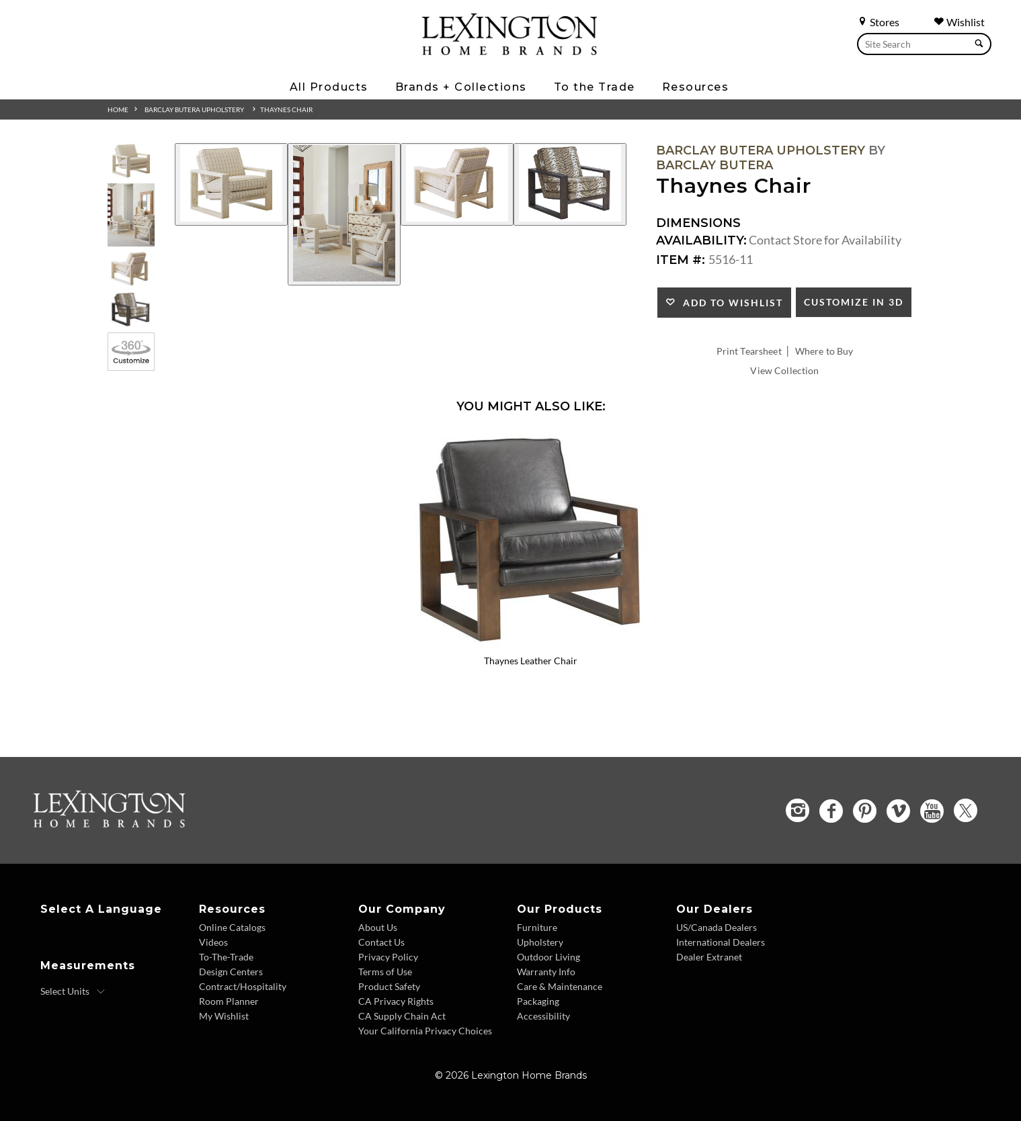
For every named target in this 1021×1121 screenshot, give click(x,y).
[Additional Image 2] (344, 214)
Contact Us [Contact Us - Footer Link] (381, 942)
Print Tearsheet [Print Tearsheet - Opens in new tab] (749, 351)
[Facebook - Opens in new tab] (831, 811)
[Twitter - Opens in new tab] (965, 810)
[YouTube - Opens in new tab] (932, 811)
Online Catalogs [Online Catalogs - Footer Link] (232, 927)
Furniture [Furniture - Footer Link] (537, 927)
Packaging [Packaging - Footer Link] (538, 1001)
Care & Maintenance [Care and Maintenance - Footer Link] (559, 986)
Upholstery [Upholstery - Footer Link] (540, 942)
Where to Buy (824, 351)
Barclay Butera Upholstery (194, 109)
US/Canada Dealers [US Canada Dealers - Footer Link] (716, 927)
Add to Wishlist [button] (729, 302)
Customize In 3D (853, 302)
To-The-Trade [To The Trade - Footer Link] (226, 956)
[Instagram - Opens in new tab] (797, 810)
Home (118, 109)
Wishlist (959, 21)
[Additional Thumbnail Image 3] (131, 269)
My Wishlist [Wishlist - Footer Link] (224, 1016)
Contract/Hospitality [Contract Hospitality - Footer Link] (242, 986)
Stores (878, 21)
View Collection (784, 370)
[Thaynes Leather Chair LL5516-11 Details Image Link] (531, 643)
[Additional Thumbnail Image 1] (131, 161)
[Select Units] (73, 991)
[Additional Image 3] (457, 184)
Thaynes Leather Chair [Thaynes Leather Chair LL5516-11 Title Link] (530, 660)
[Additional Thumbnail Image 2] (131, 214)
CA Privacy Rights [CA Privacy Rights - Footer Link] (396, 1001)
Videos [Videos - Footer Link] (213, 942)
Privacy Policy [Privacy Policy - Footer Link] (388, 956)
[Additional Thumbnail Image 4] (131, 310)
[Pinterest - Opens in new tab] (864, 811)
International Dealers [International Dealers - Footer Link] (720, 942)
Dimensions (698, 223)
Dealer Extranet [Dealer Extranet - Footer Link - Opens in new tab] (709, 956)
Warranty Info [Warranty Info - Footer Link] (546, 971)
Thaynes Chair (286, 109)
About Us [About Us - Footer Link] (377, 927)
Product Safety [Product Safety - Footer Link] (389, 986)
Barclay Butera (714, 165)
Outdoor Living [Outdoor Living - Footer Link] (548, 956)
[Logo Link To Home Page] (509, 50)
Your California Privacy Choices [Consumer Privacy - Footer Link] (425, 1030)
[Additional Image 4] (570, 184)
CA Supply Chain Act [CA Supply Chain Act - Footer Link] (402, 1016)
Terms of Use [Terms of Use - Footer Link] (385, 971)
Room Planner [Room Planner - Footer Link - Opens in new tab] (229, 1001)
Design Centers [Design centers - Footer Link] (231, 971)
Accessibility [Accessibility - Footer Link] (543, 1016)
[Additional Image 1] (231, 184)
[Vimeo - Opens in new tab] (898, 811)
